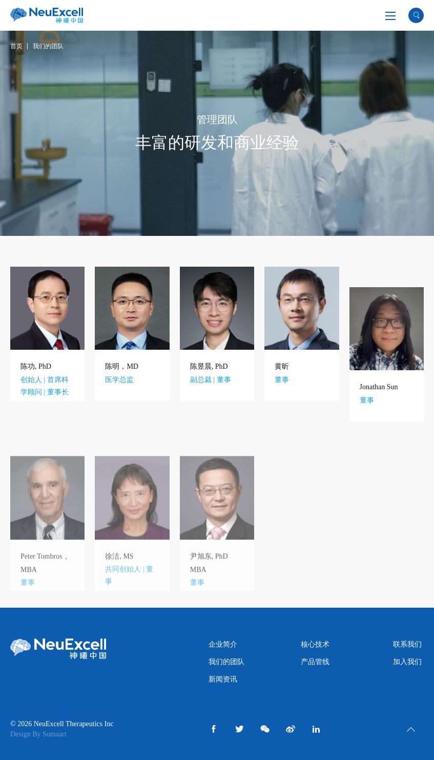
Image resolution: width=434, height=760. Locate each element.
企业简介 (223, 644)
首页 (16, 46)
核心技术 (315, 644)
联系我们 (407, 644)
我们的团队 (48, 46)
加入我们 (407, 662)
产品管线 (315, 662)
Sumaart (55, 734)
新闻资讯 (223, 679)
